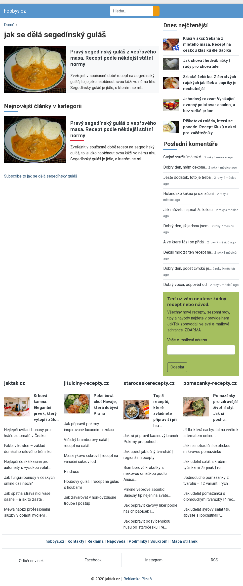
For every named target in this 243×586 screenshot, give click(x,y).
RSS (214, 560)
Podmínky (138, 541)
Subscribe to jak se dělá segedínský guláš (40, 176)
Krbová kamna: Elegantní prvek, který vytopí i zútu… (46, 407)
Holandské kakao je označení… (189, 193)
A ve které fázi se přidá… (184, 242)
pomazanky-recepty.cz (210, 383)
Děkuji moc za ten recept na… (188, 252)
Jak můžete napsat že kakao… (189, 209)
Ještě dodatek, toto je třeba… (188, 177)
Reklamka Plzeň (137, 579)
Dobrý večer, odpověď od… (186, 284)
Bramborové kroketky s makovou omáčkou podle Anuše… (145, 473)
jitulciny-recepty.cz (86, 383)
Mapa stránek (185, 541)
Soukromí (159, 541)
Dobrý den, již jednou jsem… (187, 226)
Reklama (95, 541)
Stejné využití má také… (183, 157)
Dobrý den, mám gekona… (185, 167)
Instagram (153, 560)
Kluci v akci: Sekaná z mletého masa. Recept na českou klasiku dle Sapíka (207, 44)
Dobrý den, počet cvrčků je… (187, 268)
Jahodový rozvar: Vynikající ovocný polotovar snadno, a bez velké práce (209, 104)
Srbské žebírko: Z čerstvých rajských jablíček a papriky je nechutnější (210, 82)
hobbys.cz (15, 11)
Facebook (93, 560)
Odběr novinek (31, 560)
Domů (9, 24)
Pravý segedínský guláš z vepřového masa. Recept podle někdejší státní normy (113, 58)
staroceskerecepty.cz (149, 383)
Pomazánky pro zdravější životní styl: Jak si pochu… (225, 407)
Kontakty (76, 541)
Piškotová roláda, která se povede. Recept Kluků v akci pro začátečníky (209, 127)
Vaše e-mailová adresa (187, 340)
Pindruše (71, 471)
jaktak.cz (14, 383)
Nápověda (116, 541)
